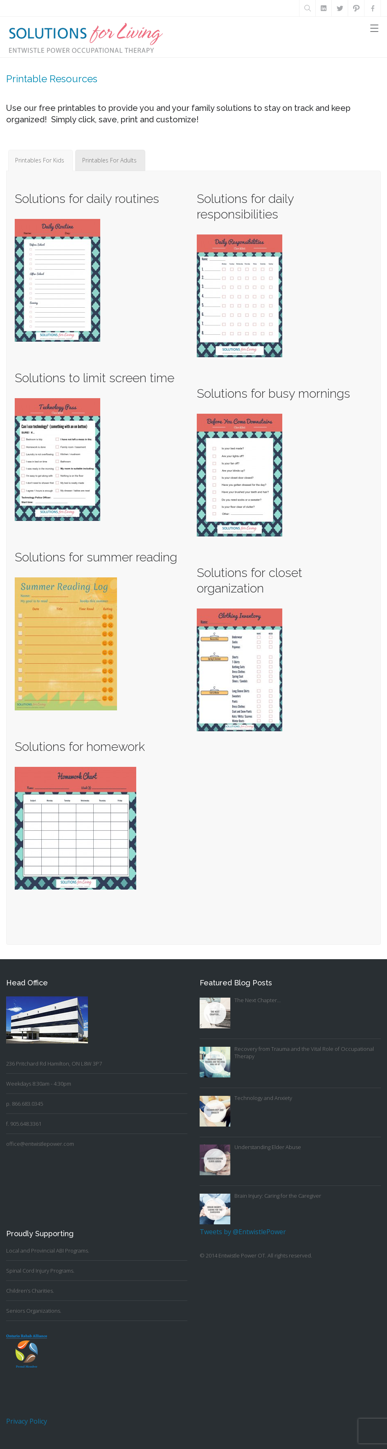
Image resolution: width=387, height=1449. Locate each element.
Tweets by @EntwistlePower (243, 1231)
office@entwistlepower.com (40, 1143)
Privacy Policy (26, 1421)
